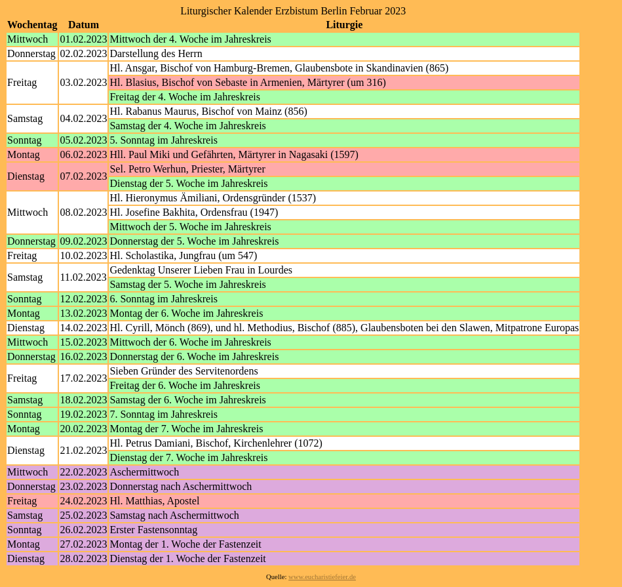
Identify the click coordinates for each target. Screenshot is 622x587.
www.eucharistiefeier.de (322, 576)
